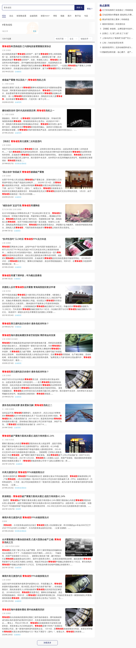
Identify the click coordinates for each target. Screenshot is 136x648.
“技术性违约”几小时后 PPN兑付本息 (24, 239)
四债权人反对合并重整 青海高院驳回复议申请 (28, 287)
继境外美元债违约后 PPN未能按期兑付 (25, 517)
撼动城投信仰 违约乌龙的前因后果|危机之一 (28, 110)
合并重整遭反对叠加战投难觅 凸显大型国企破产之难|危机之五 (31, 541)
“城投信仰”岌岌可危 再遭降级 (21, 205)
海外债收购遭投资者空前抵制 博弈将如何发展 (28, 335)
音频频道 (17, 278)
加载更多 (47, 643)
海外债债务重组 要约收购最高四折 (23, 609)
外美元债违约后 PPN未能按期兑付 (23, 472)
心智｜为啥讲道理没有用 (112, 42)
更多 (34, 31)
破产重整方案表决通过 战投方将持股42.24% (28, 435)
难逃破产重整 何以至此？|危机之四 (24, 79)
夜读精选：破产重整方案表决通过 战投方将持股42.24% (33, 496)
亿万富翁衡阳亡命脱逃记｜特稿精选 (117, 10)
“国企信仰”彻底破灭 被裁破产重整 (23, 172)
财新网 (18, 509)
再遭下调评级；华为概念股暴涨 (22, 275)
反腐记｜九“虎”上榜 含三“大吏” (115, 33)
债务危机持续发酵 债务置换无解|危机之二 (27, 405)
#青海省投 (7, 24)
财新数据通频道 (20, 163)
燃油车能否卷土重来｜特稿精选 (115, 19)
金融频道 (18, 71)
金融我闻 (18, 102)
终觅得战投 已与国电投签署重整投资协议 (26, 46)
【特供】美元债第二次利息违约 (22, 141)
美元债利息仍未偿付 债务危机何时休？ (25, 323)
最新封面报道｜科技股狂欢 (113, 24)
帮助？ (90, 8)
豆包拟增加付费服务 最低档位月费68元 (119, 14)
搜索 (79, 7)
